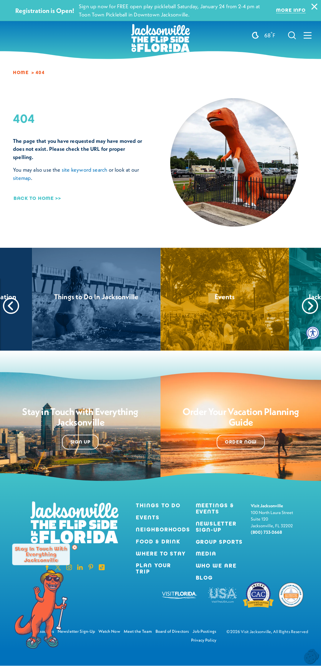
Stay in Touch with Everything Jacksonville (41, 554)
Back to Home (34, 198)
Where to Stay (161, 553)
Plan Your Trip (153, 569)
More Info (291, 10)
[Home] (160, 23)
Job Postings (204, 631)
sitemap (22, 178)
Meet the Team (138, 631)
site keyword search (85, 169)
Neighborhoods (161, 530)
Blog (204, 577)
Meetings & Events (215, 509)
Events (147, 518)
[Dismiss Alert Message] (314, 6)
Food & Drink (158, 542)
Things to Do (158, 506)
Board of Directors (172, 631)
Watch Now (109, 631)
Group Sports (219, 542)
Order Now (241, 442)
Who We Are (216, 566)
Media (206, 554)
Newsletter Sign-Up (216, 527)
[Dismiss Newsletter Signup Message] (74, 547)
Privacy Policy (203, 640)
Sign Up (80, 442)
